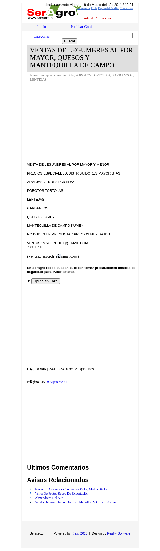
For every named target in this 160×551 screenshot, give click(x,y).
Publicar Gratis (82, 27)
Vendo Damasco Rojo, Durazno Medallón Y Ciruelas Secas (75, 502)
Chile (94, 8)
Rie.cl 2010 (79, 533)
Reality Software (118, 533)
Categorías (42, 36)
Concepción (126, 8)
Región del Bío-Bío (108, 8)
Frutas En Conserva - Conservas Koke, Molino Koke (71, 489)
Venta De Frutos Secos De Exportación (61, 493)
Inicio (41, 27)
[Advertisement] (93, 122)
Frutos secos (83, 8)
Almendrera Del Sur (49, 498)
